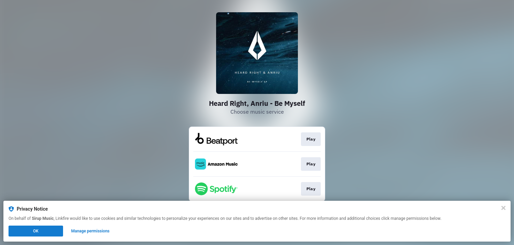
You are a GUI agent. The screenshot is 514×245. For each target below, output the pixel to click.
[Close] (503, 207)
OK (36, 231)
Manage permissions (90, 231)
